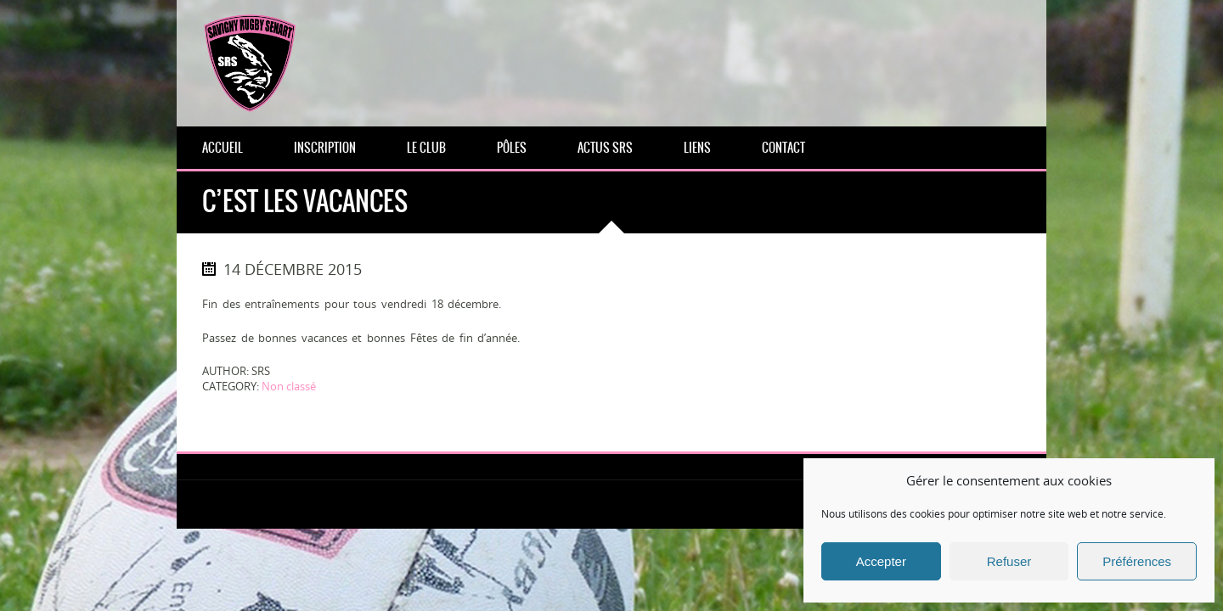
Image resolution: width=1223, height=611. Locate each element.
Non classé (289, 386)
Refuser (1009, 561)
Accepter (881, 561)
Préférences (1136, 561)
